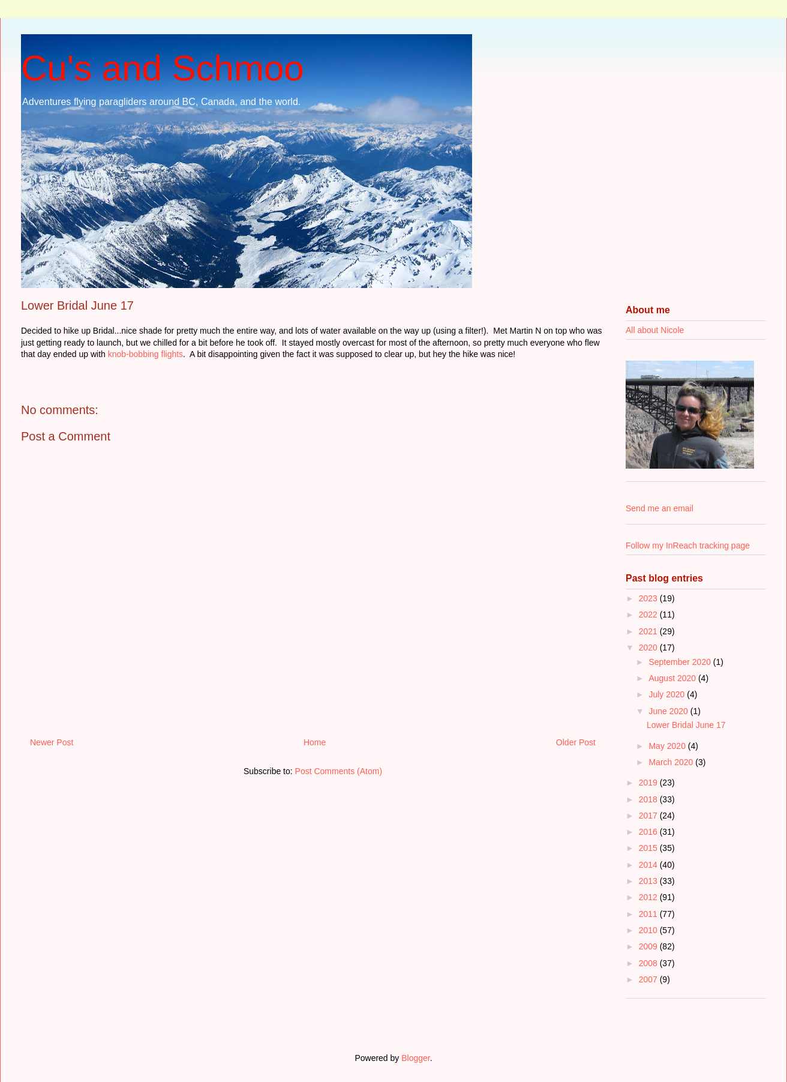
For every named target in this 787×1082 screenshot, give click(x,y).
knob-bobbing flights (145, 354)
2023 (649, 598)
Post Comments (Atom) (338, 771)
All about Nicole (655, 330)
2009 (649, 946)
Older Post (576, 742)
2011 (649, 914)
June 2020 (669, 711)
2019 (649, 782)
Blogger (415, 1058)
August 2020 (673, 678)
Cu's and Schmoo (162, 68)
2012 (649, 897)
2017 (649, 815)
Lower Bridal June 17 (686, 725)
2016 (649, 832)
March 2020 (671, 762)
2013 (649, 881)
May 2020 (667, 746)
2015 (649, 848)
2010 (649, 930)
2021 (649, 631)
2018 (649, 799)
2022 (649, 614)
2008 (649, 963)
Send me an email (659, 508)
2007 (649, 979)
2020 (649, 647)
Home (315, 742)
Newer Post (51, 742)
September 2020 (680, 662)
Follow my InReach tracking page (688, 545)
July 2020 (667, 694)
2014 (649, 865)
